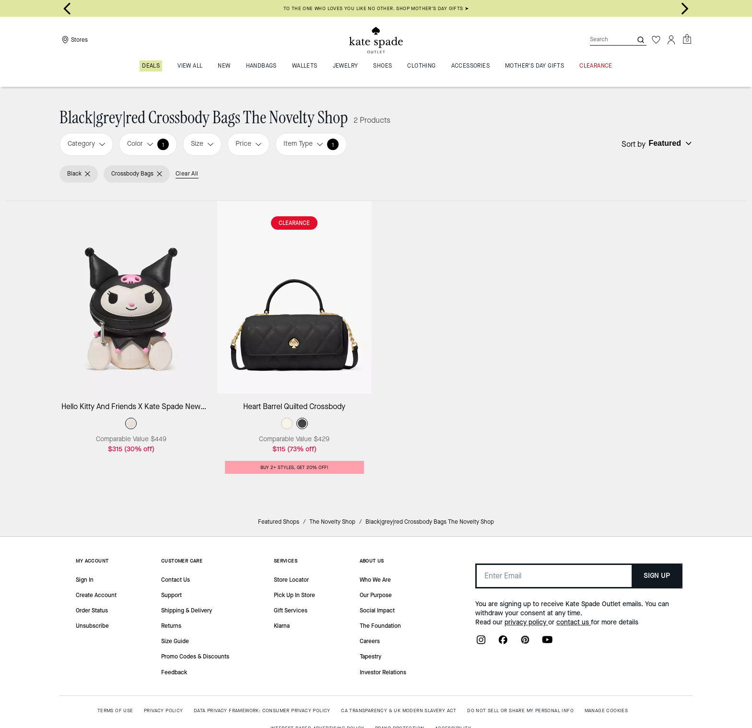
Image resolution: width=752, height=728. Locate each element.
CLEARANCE (294, 223)
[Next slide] (685, 8)
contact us (573, 622)
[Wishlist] (656, 40)
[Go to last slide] (67, 8)
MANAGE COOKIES (606, 710)
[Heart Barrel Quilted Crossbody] (294, 297)
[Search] (603, 39)
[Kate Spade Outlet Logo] (376, 39)
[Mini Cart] (687, 39)
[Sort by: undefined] (669, 143)
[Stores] (73, 40)
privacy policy (526, 622)
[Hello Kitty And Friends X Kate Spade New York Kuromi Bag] (131, 297)
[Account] (671, 40)
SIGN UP (657, 575)
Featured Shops (278, 522)
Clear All (187, 173)
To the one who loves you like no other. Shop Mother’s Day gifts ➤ (376, 8)
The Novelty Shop (332, 522)
